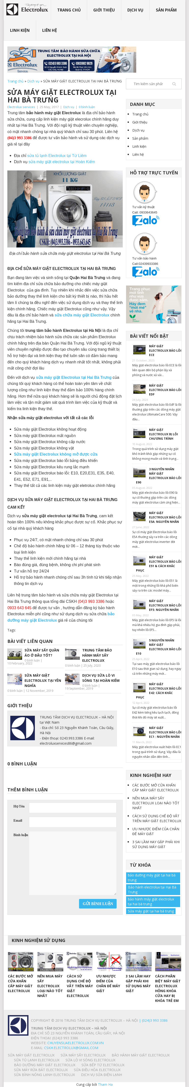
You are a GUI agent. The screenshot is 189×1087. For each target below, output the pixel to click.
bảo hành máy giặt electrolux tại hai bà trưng (151, 901)
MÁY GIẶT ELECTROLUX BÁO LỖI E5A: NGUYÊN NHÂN (165, 517)
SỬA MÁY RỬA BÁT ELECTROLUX (41, 1069)
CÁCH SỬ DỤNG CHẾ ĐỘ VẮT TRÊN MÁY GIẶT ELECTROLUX (156, 818)
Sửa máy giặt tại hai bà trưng (151, 911)
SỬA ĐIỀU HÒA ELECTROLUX (97, 1069)
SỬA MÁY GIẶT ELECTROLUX (31, 1055)
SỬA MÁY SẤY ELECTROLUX (83, 1055)
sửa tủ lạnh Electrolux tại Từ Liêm (57, 156)
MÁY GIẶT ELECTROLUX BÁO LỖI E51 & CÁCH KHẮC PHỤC (158, 563)
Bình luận (21, 835)
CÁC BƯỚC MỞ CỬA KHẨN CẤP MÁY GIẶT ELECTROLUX (155, 787)
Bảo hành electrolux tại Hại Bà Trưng (152, 889)
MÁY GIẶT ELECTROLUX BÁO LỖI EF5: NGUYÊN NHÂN (165, 605)
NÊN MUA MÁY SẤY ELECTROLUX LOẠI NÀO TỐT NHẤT (155, 803)
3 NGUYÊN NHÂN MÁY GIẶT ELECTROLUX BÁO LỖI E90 (158, 475)
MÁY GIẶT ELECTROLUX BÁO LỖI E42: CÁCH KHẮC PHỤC (158, 690)
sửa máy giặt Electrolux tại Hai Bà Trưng (74, 377)
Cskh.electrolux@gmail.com (71, 1047)
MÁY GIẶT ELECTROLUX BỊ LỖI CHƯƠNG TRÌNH (163, 434)
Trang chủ (69, 10)
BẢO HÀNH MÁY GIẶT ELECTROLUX (141, 1055)
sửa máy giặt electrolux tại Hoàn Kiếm (61, 162)
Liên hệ (49, 30)
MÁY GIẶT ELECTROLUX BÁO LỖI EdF (165, 389)
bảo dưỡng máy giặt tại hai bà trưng (152, 877)
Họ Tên (19, 806)
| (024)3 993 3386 (153, 1020)
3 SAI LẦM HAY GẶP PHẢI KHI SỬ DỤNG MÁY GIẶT (156, 844)
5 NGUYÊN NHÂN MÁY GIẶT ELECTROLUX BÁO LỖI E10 (158, 647)
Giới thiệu (104, 10)
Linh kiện (20, 30)
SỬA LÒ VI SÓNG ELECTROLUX (90, 1060)
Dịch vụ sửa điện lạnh (101, 1074)
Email (18, 820)
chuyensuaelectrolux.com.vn (75, 1043)
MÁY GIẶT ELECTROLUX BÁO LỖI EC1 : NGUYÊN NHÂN (165, 732)
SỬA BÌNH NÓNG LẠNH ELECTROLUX (44, 1074)
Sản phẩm (166, 10)
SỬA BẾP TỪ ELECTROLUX (102, 1065)
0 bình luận (87, 107)
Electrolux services (21, 107)
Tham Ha (105, 1084)
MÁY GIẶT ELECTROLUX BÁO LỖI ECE (165, 350)
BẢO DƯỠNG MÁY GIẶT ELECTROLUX (44, 1065)
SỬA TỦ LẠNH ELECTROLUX (36, 1060)
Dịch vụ (135, 10)
